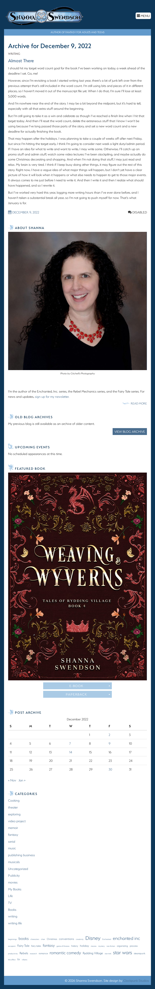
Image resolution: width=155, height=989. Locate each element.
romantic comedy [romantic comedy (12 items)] (65, 952)
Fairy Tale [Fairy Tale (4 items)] (23, 945)
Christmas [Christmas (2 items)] (52, 938)
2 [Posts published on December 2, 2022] (109, 735)
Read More (139, 403)
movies (13, 882)
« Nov (12, 780)
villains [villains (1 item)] (24, 959)
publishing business (21, 855)
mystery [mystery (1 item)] (101, 946)
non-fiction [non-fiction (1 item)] (111, 946)
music (12, 848)
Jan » (22, 780)
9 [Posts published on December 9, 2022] (109, 743)
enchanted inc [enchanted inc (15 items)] (126, 938)
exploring (14, 814)
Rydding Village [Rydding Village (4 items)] (93, 953)
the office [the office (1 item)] (12, 959)
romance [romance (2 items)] (43, 953)
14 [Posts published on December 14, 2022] (70, 752)
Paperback (88, 694)
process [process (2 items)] (134, 945)
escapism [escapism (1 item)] (12, 946)
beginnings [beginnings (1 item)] (12, 939)
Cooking (14, 800)
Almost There (22, 60)
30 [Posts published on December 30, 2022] (110, 769)
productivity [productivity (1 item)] (13, 953)
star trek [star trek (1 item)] (108, 953)
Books (12, 909)
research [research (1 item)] (33, 953)
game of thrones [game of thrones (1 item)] (63, 946)
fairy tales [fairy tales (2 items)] (36, 945)
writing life (15, 923)
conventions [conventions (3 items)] (66, 938)
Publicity (14, 875)
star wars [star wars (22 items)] (122, 952)
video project (17, 821)
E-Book (89, 686)
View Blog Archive (129, 431)
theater (13, 807)
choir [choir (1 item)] (43, 939)
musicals (14, 861)
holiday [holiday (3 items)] (84, 945)
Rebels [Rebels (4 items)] (24, 953)
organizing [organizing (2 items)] (122, 945)
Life (10, 896)
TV (10, 902)
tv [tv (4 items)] (18, 959)
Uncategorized (18, 868)
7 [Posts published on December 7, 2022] (70, 743)
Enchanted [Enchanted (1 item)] (106, 939)
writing (14, 53)
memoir (13, 827)
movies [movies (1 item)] (93, 946)
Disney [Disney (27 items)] (93, 937)
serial (11, 841)
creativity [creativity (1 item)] (80, 939)
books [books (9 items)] (24, 938)
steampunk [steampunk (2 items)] (139, 953)
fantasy (13, 834)
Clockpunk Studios (136, 980)
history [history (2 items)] (74, 945)
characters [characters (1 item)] (34, 939)
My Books (14, 889)
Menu (144, 16)
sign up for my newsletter (52, 396)
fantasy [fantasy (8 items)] (49, 945)
